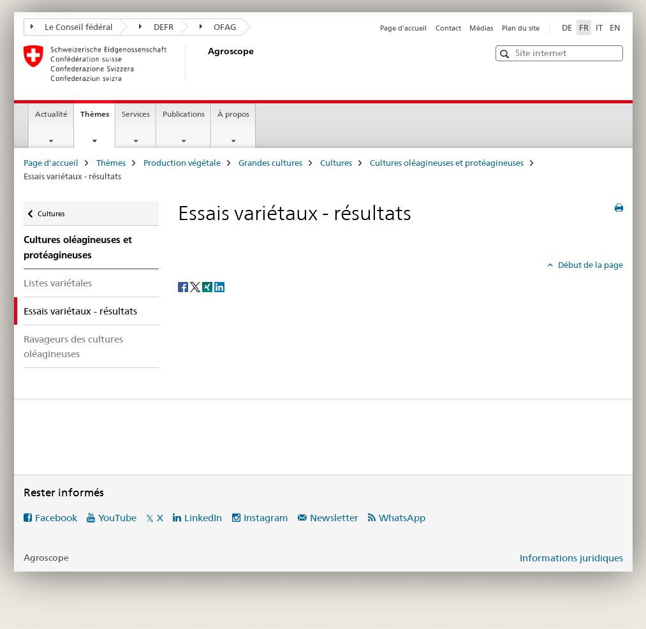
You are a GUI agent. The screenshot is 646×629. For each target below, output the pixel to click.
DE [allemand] (567, 27)
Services (136, 114)
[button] (506, 54)
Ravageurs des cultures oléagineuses (73, 346)
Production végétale (182, 163)
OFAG (218, 26)
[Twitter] (196, 286)
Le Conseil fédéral (72, 26)
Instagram (266, 518)
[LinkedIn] (219, 286)
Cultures (336, 163)
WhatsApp (402, 518)
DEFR (156, 26)
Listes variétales (58, 283)
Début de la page (589, 265)
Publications (184, 114)
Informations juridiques (571, 558)
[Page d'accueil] (205, 63)
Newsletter (334, 518)
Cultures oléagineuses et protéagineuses (447, 163)
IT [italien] (599, 27)
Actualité (51, 114)
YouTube (117, 518)
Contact (448, 28)
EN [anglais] (615, 27)
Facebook (56, 518)
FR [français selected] (584, 27)
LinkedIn (203, 518)
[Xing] (208, 286)
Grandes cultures (270, 163)
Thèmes (97, 118)
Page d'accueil (403, 28)
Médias (481, 28)
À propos (233, 114)
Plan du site (521, 28)
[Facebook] (184, 286)
